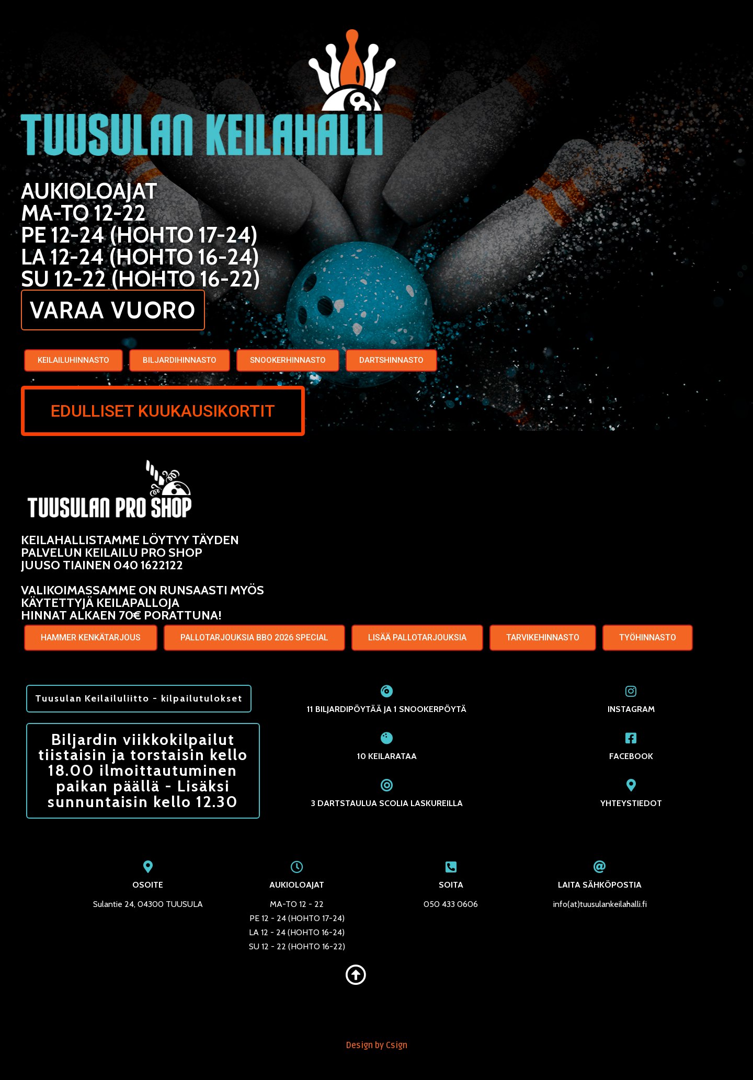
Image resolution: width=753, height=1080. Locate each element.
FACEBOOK (631, 758)
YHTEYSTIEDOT (631, 805)
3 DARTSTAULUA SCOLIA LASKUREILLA (387, 805)
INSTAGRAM (631, 711)
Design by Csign (376, 1052)
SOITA (451, 891)
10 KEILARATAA (387, 758)
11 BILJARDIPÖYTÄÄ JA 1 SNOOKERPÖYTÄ (386, 711)
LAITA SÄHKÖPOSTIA (600, 891)
